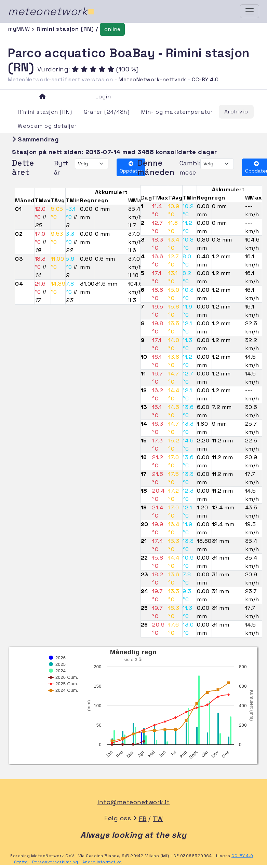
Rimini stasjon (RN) (45, 111)
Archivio (236, 111)
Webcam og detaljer (47, 125)
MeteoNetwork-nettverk (152, 79)
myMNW (20, 28)
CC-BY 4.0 (205, 79)
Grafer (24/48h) (107, 111)
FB (143, 819)
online (112, 29)
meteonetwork (51, 11)
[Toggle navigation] (249, 11)
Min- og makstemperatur (177, 111)
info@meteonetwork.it (133, 802)
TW (158, 819)
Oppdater (131, 167)
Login (103, 96)
